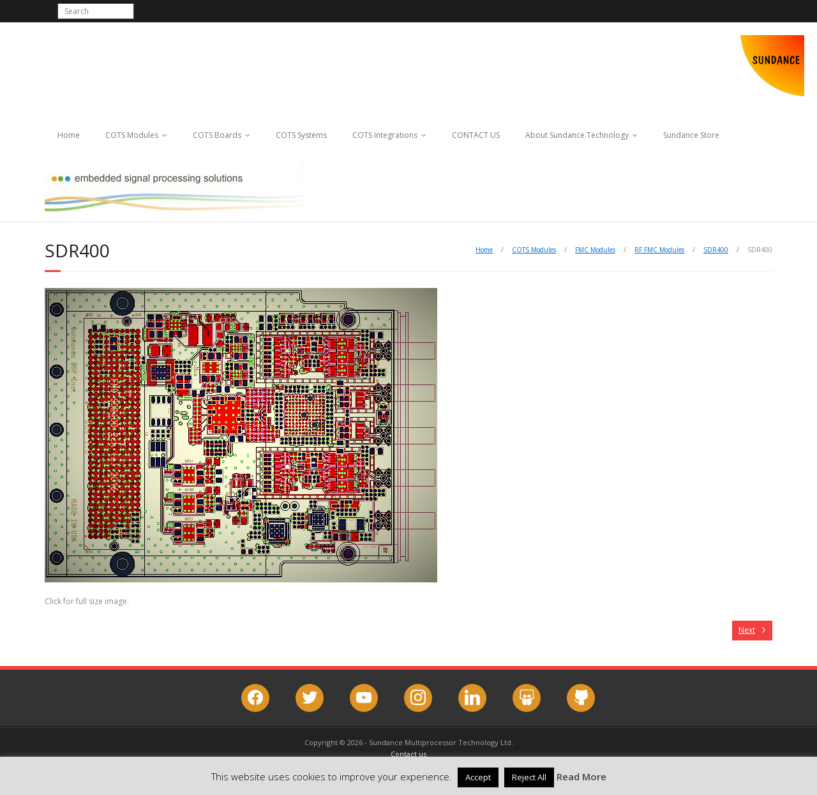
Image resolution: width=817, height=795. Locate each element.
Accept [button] (478, 777)
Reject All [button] (529, 777)
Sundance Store (691, 135)
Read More (581, 776)
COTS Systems (301, 135)
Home (68, 135)
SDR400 (715, 249)
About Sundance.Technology (577, 135)
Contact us (408, 754)
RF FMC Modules (659, 249)
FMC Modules (595, 249)
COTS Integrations (384, 135)
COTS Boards (217, 135)
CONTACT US (476, 135)
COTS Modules (131, 135)
